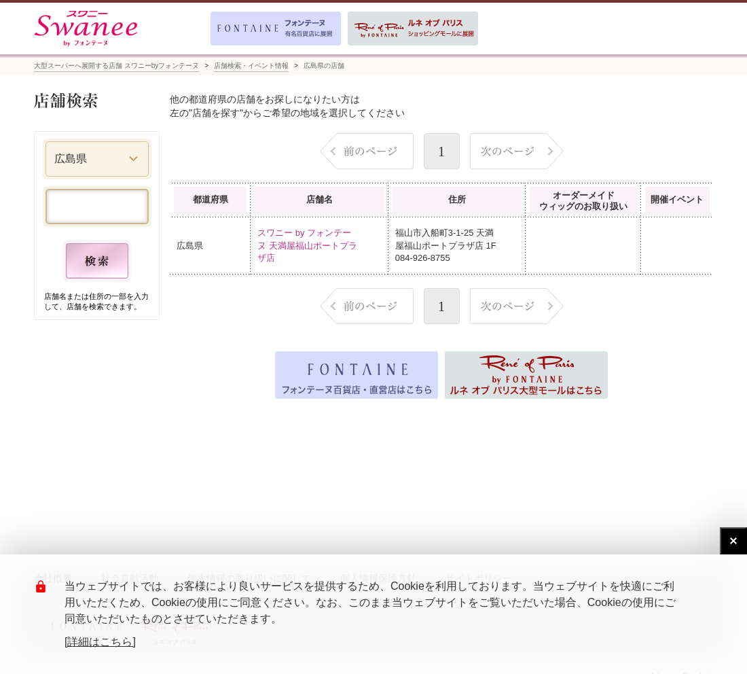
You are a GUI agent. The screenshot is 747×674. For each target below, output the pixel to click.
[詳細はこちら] (100, 642)
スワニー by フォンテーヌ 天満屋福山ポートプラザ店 (307, 245)
